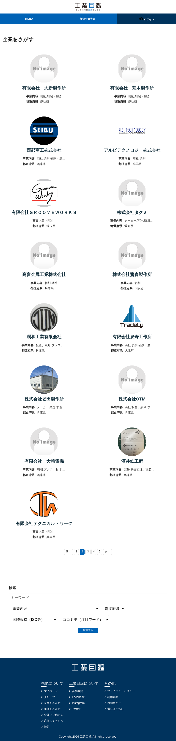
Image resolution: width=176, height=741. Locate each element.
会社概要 (78, 691)
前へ (68, 567)
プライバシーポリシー (122, 691)
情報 (45, 727)
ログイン (149, 19)
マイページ (49, 691)
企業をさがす (51, 703)
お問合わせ (114, 703)
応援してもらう (52, 721)
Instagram (78, 703)
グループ (48, 697)
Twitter (76, 709)
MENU (29, 19)
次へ (108, 567)
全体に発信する (52, 715)
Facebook (78, 697)
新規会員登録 (87, 19)
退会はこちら (116, 709)
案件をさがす (51, 709)
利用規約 (113, 697)
